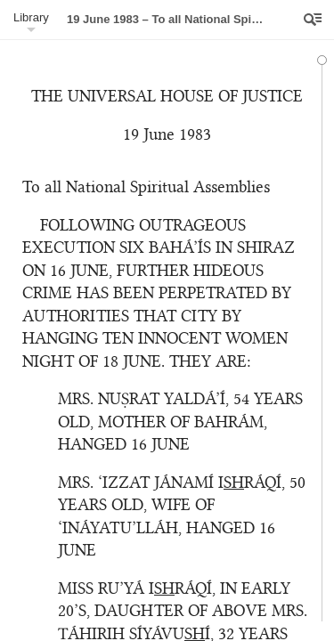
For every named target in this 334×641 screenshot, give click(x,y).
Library (31, 17)
